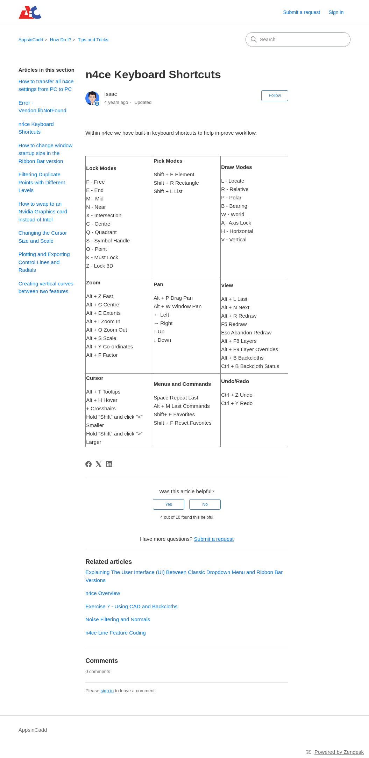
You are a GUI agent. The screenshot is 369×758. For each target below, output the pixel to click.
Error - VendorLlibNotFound (42, 107)
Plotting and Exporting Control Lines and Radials (44, 262)
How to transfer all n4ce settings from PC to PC (46, 85)
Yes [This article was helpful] (168, 504)
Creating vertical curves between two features (46, 288)
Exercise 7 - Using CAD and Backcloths (131, 606)
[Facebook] (88, 464)
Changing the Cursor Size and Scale (43, 237)
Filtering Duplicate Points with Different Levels (42, 182)
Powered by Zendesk (339, 752)
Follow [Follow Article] (275, 95)
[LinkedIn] (109, 464)
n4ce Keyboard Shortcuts (36, 128)
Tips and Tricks (93, 39)
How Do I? (60, 39)
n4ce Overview (102, 593)
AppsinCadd (31, 39)
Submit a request (301, 12)
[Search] (298, 40)
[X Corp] (98, 464)
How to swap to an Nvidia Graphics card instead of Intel (43, 211)
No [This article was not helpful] (205, 504)
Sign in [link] (335, 12)
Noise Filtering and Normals (117, 619)
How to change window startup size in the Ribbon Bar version (45, 153)
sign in (107, 690)
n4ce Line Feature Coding (115, 633)
